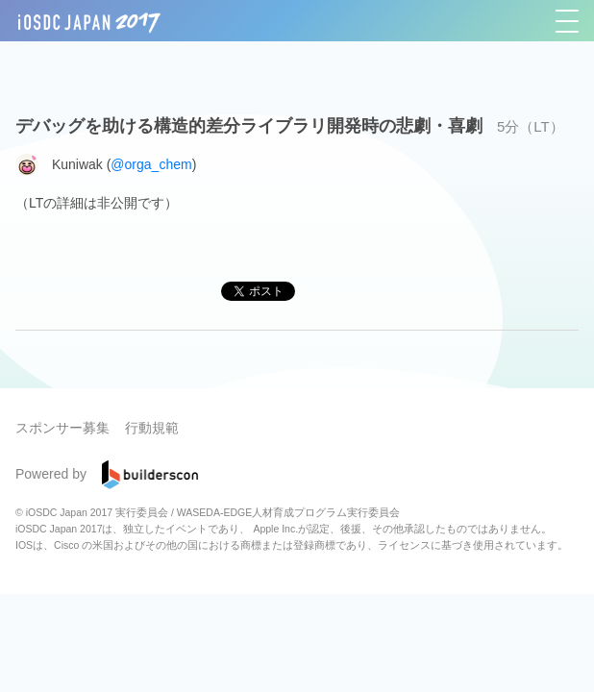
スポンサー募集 (62, 427)
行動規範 (152, 427)
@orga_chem (151, 164)
